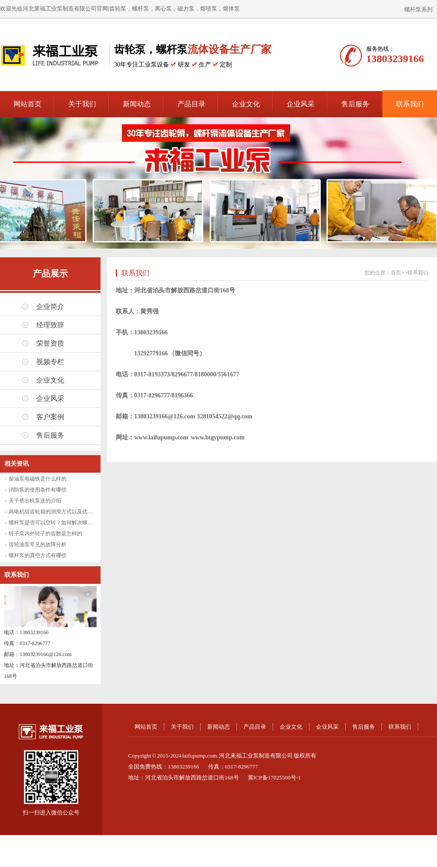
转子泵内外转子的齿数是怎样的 (45, 533)
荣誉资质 (50, 343)
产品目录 (191, 104)
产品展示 (50, 273)
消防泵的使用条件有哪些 (37, 490)
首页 (396, 273)
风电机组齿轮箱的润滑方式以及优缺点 (53, 512)
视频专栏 (50, 361)
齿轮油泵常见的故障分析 (37, 544)
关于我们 (82, 104)
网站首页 (28, 104)
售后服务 (355, 104)
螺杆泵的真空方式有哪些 (37, 555)
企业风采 (301, 104)
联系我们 (410, 104)
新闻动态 (137, 104)
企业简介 (50, 306)
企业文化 (246, 104)
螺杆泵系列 (418, 9)
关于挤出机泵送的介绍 (35, 501)
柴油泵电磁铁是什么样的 (37, 479)
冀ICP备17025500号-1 (274, 777)
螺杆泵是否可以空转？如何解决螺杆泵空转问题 (64, 522)
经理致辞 (50, 325)
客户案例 (50, 417)
